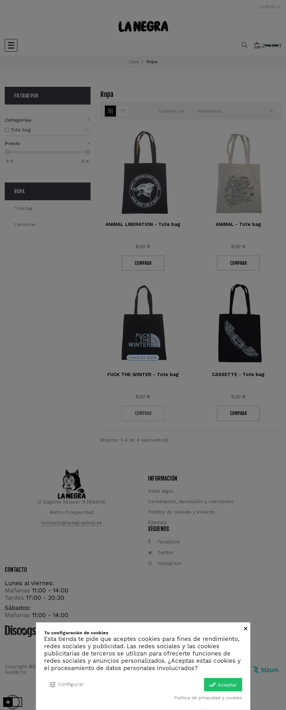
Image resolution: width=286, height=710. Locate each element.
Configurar (66, 684)
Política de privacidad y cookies (208, 697)
